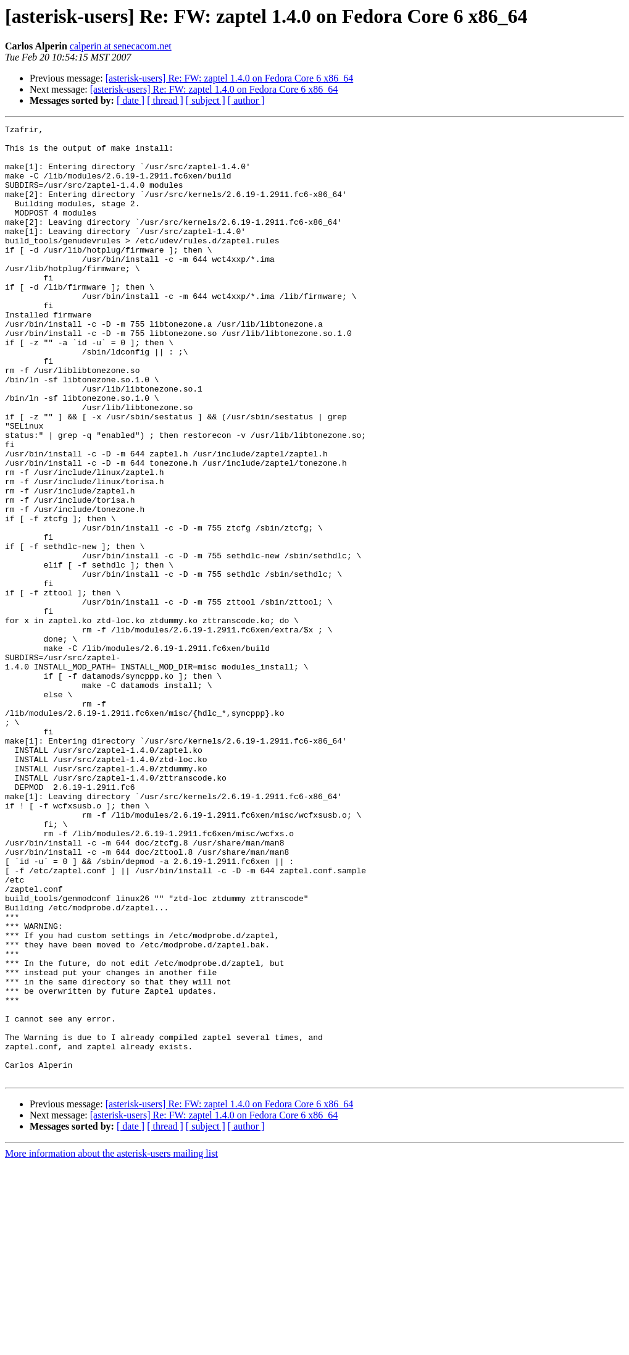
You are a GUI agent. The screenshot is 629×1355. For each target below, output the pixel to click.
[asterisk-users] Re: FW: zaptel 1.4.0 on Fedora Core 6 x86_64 (230, 78)
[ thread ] (165, 100)
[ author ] (246, 100)
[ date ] (130, 100)
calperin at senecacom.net (121, 46)
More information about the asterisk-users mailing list (111, 1344)
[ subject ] (205, 100)
